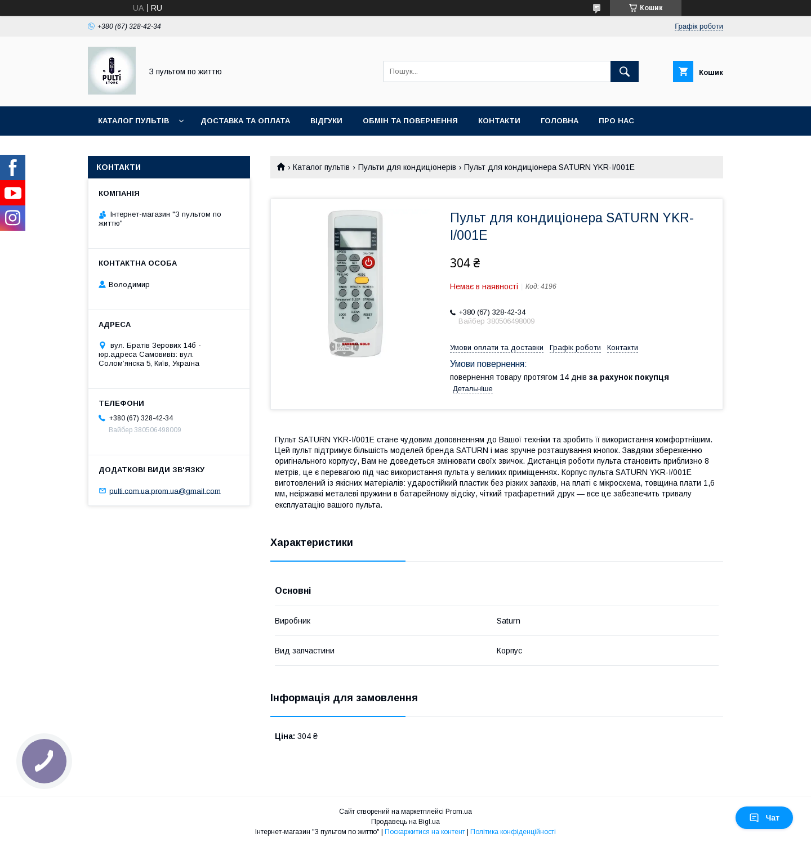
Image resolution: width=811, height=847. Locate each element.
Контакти (499, 120)
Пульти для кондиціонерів (407, 167)
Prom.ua (458, 811)
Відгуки (326, 120)
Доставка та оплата (245, 120)
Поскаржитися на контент (425, 832)
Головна (559, 120)
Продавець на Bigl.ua (405, 822)
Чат (764, 818)
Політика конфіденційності (513, 832)
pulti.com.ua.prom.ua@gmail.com (165, 490)
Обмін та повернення (410, 120)
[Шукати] (625, 71)
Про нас (616, 120)
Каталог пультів (133, 120)
